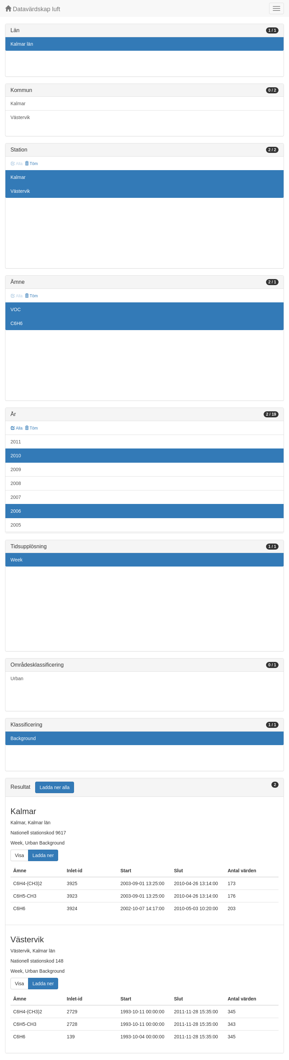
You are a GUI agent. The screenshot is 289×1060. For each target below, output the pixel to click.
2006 (15, 511)
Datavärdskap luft (32, 9)
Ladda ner (43, 855)
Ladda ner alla (55, 787)
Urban (16, 678)
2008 (15, 483)
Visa (19, 855)
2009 (15, 469)
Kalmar (17, 103)
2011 (15, 441)
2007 (15, 497)
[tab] (144, 787)
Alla (17, 428)
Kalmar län (21, 44)
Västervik (20, 117)
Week (16, 559)
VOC (15, 309)
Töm (31, 163)
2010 (15, 455)
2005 (15, 525)
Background (23, 738)
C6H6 (16, 323)
